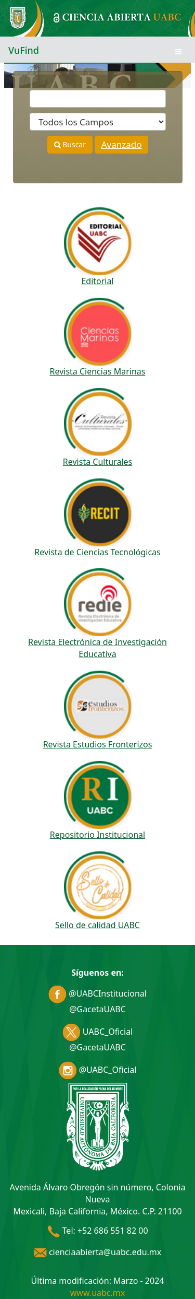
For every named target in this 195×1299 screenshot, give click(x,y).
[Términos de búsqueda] (98, 99)
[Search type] (98, 122)
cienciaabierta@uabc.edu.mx (98, 1252)
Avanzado (121, 144)
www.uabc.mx (97, 1292)
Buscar (70, 144)
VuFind (23, 50)
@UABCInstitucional (97, 993)
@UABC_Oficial (98, 1069)
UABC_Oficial (97, 1031)
